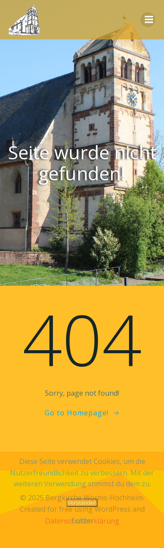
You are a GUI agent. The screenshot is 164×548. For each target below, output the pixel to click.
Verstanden (82, 502)
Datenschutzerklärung (82, 521)
